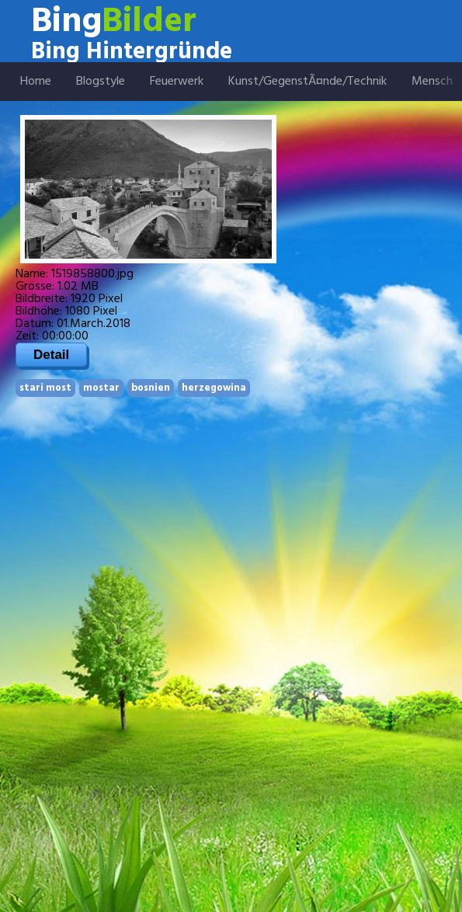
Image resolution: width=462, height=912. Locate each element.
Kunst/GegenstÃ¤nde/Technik (307, 81)
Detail (51, 354)
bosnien (150, 388)
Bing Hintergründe (131, 52)
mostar (101, 388)
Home (35, 81)
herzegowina (214, 388)
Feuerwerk (176, 81)
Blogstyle (100, 81)
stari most (45, 388)
